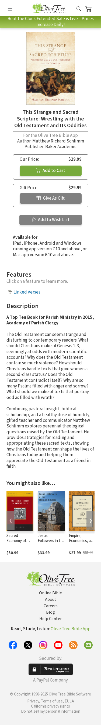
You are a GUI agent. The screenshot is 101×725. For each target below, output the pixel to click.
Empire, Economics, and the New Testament (82, 543)
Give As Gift (50, 198)
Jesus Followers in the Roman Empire (51, 541)
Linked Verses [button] (26, 292)
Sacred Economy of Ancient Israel (18, 541)
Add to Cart (50, 170)
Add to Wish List (50, 220)
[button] (78, 9)
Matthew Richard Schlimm (58, 141)
